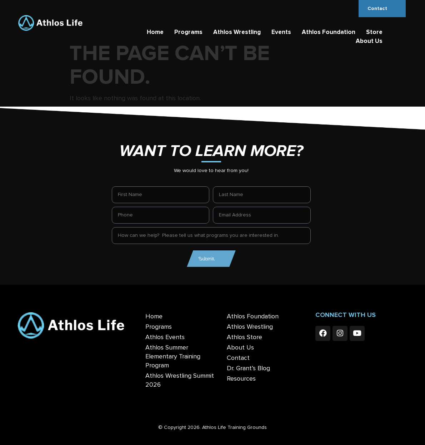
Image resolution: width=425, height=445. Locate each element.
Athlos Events (165, 337)
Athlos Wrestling (237, 32)
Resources (241, 379)
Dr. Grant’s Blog (248, 368)
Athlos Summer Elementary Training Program (172, 356)
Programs (188, 32)
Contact (238, 358)
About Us (369, 41)
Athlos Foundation (328, 32)
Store (374, 32)
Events (281, 32)
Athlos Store (244, 337)
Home (155, 32)
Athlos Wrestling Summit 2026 (179, 380)
